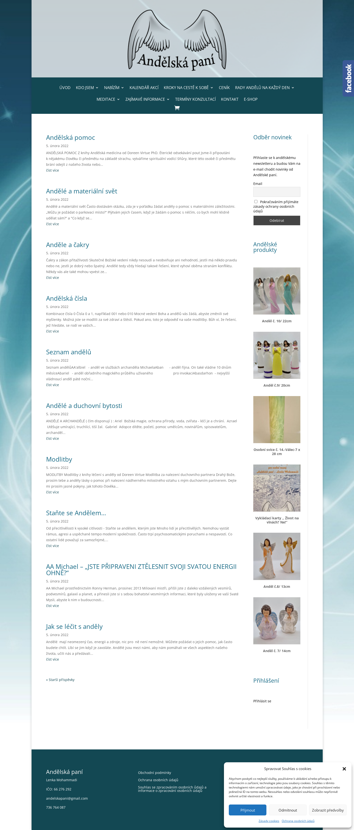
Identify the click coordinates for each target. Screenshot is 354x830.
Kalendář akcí (144, 87)
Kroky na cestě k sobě (186, 87)
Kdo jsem (85, 87)
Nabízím (111, 87)
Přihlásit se (262, 701)
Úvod (65, 87)
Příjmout (247, 810)
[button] (344, 768)
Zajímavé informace (145, 99)
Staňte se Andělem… (76, 512)
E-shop (251, 99)
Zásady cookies (269, 821)
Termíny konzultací (195, 99)
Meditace (106, 99)
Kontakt (230, 99)
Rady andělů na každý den (262, 87)
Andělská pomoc (70, 137)
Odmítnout (288, 810)
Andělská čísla (66, 298)
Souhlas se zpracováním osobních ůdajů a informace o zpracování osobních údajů (172, 789)
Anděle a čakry (67, 244)
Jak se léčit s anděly (74, 626)
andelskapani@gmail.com (67, 798)
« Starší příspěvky (60, 679)
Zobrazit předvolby (328, 810)
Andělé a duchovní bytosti (84, 405)
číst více (52, 170)
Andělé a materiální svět (81, 191)
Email (257, 183)
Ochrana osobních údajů (298, 821)
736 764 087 (56, 807)
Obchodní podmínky (154, 773)
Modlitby (59, 459)
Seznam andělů (68, 352)
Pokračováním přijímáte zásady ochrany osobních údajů (275, 206)
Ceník (224, 87)
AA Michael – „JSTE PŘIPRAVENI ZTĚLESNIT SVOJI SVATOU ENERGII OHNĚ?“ (141, 569)
